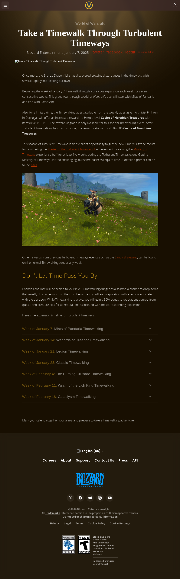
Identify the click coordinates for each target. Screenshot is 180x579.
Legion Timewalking (55, 351)
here (34, 165)
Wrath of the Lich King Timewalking (68, 385)
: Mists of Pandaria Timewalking (62, 329)
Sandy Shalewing (126, 257)
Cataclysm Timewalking (59, 397)
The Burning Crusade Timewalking (66, 374)
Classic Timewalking (55, 363)
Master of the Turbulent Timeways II (72, 149)
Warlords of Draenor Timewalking (66, 340)
